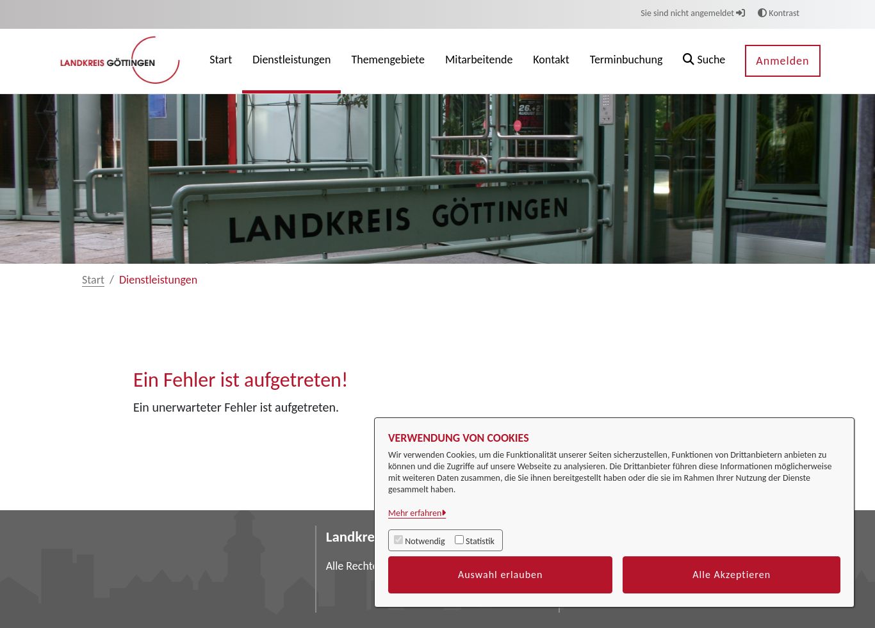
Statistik (480, 541)
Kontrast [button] (778, 13)
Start (93, 280)
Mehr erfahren (414, 513)
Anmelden (782, 61)
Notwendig (425, 541)
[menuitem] (220, 61)
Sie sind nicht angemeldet (693, 13)
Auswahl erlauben (500, 574)
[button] (704, 61)
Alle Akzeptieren (731, 574)
